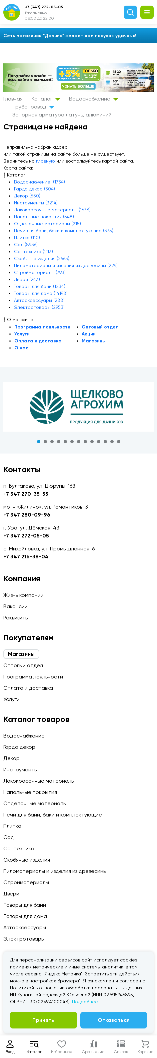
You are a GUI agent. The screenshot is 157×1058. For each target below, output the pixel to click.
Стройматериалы (26, 882)
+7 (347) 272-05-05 (44, 7)
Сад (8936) (26, 244)
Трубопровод (33, 107)
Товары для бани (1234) (39, 286)
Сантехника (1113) (33, 251)
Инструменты (20, 769)
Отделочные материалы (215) (47, 223)
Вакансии (15, 606)
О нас (21, 348)
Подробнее (85, 1001)
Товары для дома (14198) (41, 293)
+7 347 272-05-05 (26, 535)
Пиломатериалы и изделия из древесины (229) (66, 265)
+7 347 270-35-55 (25, 494)
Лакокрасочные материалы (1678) (52, 209)
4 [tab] (58, 441)
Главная (13, 99)
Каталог (46, 99)
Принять (43, 1020)
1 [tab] (38, 441)
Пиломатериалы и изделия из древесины (55, 871)
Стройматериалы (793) (40, 272)
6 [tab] (72, 441)
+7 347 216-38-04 (26, 556)
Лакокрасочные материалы (39, 781)
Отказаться (114, 1020)
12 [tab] (112, 441)
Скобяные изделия (26, 860)
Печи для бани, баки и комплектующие (52, 814)
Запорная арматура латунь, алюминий (62, 114)
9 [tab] (92, 441)
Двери (11, 893)
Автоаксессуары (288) (39, 300)
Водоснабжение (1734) (39, 181)
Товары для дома (25, 916)
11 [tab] (105, 441)
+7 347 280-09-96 (26, 515)
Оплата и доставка (38, 341)
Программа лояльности (42, 327)
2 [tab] (45, 441)
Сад (8, 837)
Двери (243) (27, 279)
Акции (89, 334)
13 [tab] (118, 441)
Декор (11, 758)
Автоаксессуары (24, 927)
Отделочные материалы (35, 803)
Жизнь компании (23, 595)
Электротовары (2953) (39, 307)
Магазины (94, 341)
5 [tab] (65, 441)
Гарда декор (19, 747)
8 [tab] (85, 441)
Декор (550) (27, 195)
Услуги (22, 334)
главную (45, 161)
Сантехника (18, 848)
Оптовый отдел (100, 327)
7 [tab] (78, 441)
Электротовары (24, 939)
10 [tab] (98, 441)
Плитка (12, 826)
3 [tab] (52, 441)
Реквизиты (16, 617)
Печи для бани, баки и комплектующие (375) (63, 230)
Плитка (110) (27, 237)
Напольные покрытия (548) (44, 216)
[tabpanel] (78, 407)
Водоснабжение (93, 99)
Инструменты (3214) (36, 202)
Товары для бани (24, 905)
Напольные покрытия (30, 792)
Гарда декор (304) (34, 188)
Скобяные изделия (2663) (41, 258)
